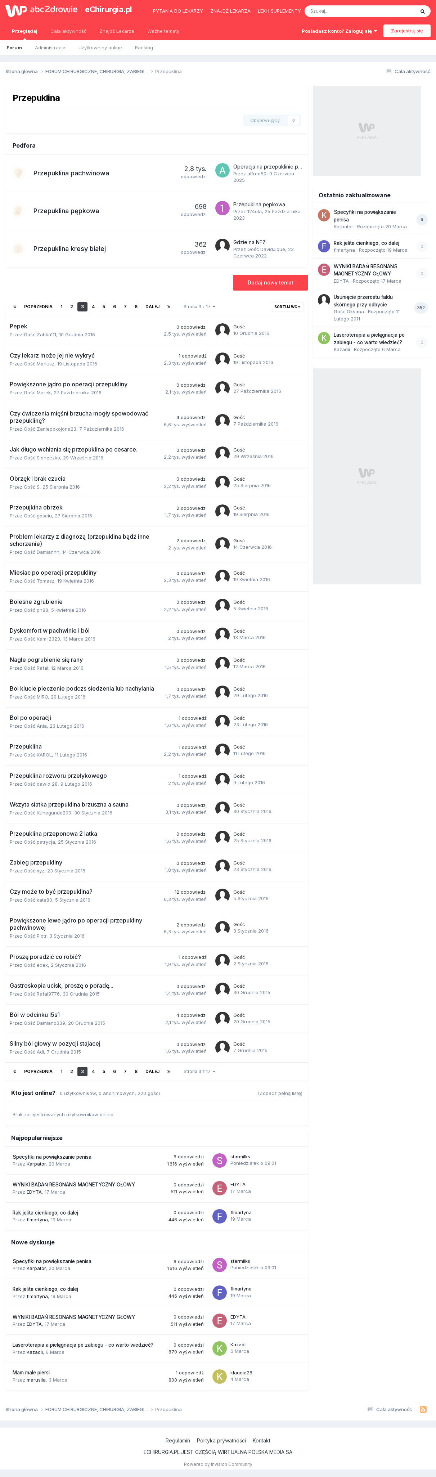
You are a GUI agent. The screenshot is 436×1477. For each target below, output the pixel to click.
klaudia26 (241, 1372)
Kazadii (35, 1352)
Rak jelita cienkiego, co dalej (45, 1213)
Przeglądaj (24, 34)
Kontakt (261, 1440)
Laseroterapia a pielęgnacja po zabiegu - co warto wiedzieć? (83, 1345)
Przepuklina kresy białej (69, 248)
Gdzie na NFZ (249, 242)
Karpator (36, 1164)
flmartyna (37, 1219)
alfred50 (256, 173)
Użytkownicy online (100, 47)
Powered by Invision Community (218, 1464)
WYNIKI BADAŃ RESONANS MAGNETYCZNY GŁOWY (74, 1185)
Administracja (50, 47)
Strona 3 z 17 (199, 306)
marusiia (36, 1380)
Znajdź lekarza (230, 11)
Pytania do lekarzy (178, 11)
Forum (14, 47)
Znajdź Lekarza (116, 31)
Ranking (144, 47)
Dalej (152, 306)
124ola (254, 211)
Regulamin (178, 1440)
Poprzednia (38, 306)
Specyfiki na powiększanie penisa (52, 1157)
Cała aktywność (68, 31)
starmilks (240, 1156)
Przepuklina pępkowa (66, 211)
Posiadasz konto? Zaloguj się (339, 31)
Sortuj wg (287, 307)
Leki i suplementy (279, 11)
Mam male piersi (31, 1372)
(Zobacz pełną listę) (280, 1093)
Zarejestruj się (407, 30)
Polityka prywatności (221, 1440)
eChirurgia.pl (108, 9)
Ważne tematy (163, 31)
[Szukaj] (343, 11)
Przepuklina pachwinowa (71, 173)
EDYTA (34, 1192)
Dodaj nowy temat (270, 282)
